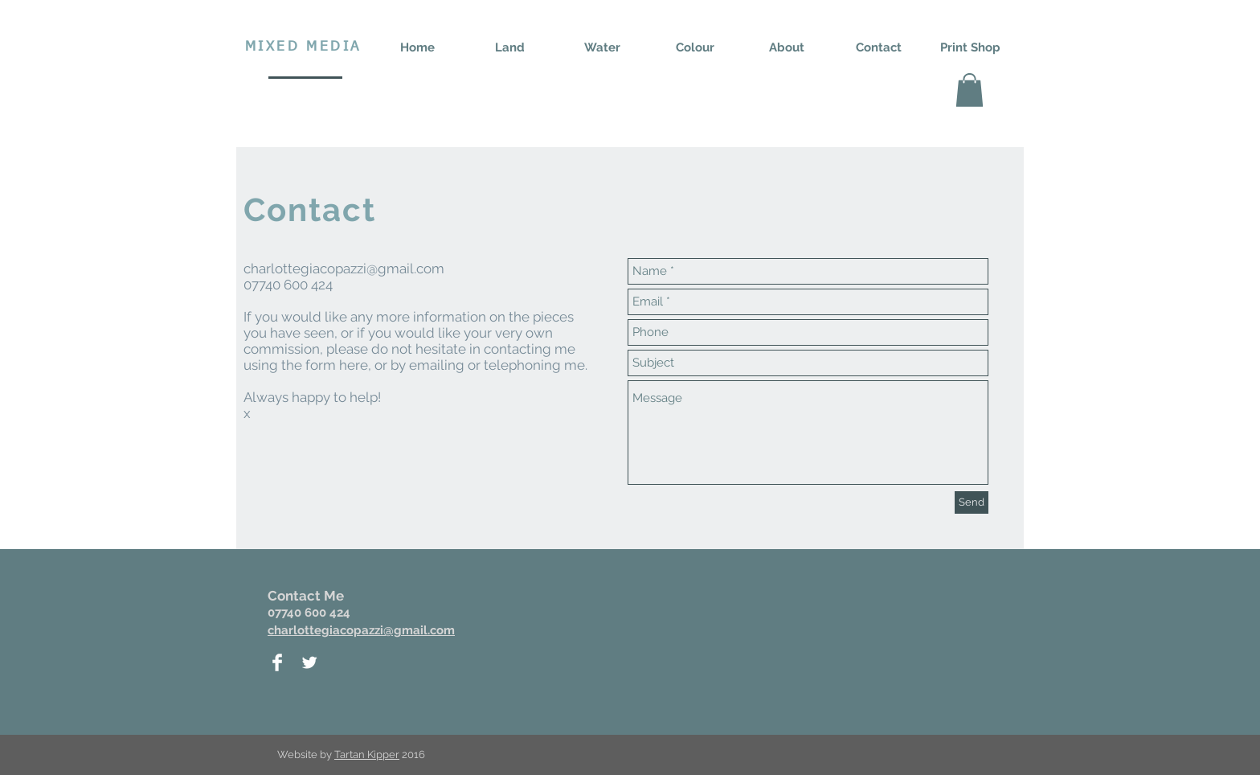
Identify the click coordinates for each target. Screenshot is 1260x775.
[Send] (971, 502)
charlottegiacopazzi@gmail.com (343, 268)
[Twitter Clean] (309, 662)
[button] (969, 90)
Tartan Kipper (366, 754)
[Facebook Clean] (277, 662)
